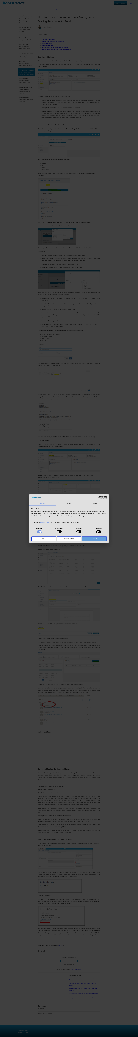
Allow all (94, 538)
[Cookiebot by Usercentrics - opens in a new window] (99, 497)
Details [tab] (69, 503)
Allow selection (69, 538)
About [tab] (95, 503)
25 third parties (45, 522)
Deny (43, 538)
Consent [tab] (42, 503)
